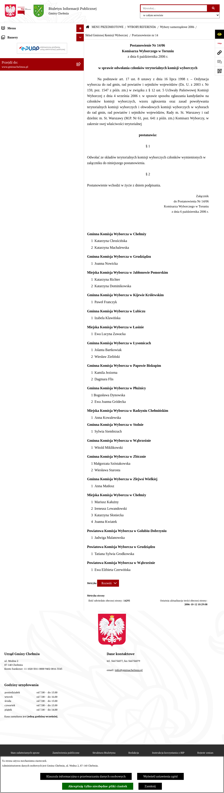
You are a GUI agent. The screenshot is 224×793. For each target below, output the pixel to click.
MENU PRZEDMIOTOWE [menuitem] (18, 36)
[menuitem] (42, 46)
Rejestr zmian (205, 752)
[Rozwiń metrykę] (108, 583)
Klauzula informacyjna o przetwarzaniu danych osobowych (86, 776)
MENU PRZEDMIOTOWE (108, 27)
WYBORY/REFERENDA (141, 27)
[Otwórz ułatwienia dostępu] (219, 34)
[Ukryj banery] (80, 350)
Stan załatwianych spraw (25, 752)
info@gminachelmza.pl (129, 670)
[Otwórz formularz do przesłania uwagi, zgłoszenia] (219, 61)
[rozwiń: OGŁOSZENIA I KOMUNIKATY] (80, 46)
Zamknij (150, 786)
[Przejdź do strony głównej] (50, 10)
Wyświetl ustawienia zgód (160, 776)
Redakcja (133, 752)
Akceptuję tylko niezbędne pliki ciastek (97, 786)
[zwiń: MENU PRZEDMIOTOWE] (80, 35)
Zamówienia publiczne (65, 752)
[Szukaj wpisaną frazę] (214, 8)
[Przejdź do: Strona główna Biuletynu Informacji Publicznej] (87, 27)
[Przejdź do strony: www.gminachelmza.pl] (219, 52)
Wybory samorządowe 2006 (177, 27)
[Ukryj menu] (80, 28)
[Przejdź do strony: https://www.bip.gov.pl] (219, 43)
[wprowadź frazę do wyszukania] (174, 8)
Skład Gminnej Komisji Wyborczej (106, 35)
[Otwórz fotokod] (219, 70)
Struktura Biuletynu (104, 752)
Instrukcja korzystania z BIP (168, 752)
